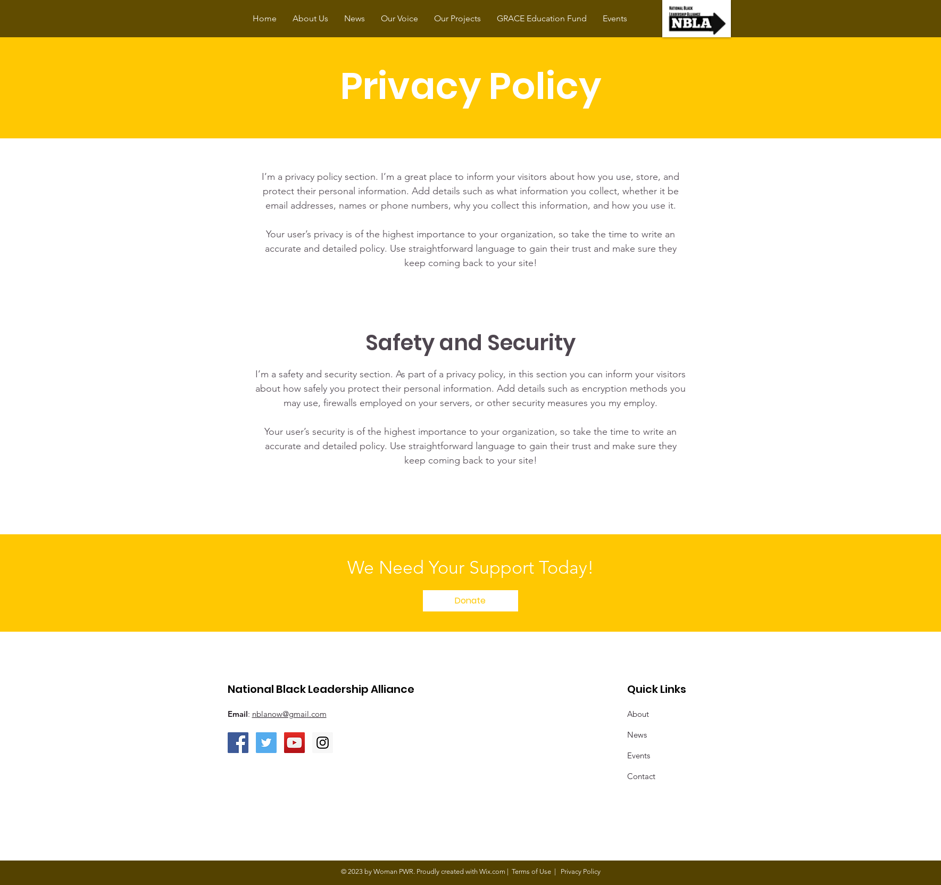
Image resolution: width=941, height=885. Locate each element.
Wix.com (492, 871)
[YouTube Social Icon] (294, 742)
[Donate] (470, 600)
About (638, 714)
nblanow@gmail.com (289, 714)
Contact (641, 776)
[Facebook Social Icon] (238, 742)
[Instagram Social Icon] (322, 742)
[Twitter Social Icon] (266, 742)
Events (638, 755)
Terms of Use (531, 871)
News (637, 735)
